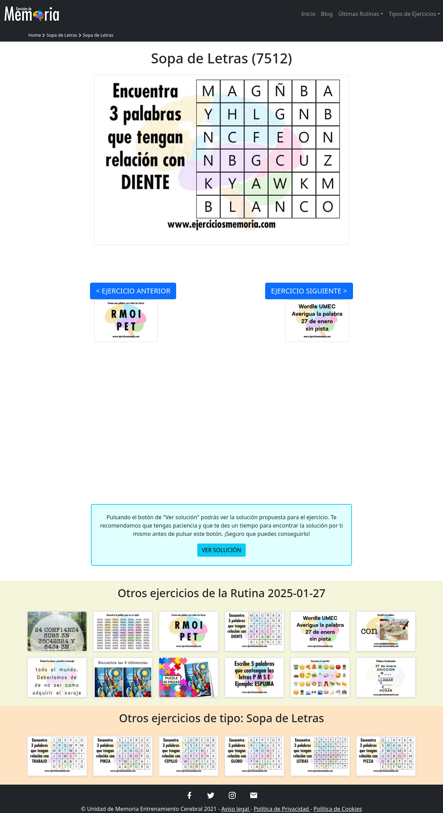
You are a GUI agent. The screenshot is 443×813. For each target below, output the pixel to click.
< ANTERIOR (133, 291)
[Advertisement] (57, 179)
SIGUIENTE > (309, 291)
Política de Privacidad (282, 809)
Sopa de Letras (61, 35)
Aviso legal (235, 809)
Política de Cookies (338, 809)
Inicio (308, 14)
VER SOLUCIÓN (221, 550)
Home (34, 35)
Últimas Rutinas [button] (358, 14)
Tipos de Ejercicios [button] (412, 14)
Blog (327, 14)
